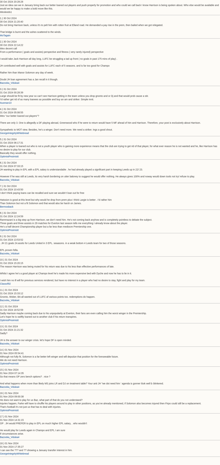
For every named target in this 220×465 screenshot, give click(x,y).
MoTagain (5, 35)
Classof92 (5, 283)
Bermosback (6, 206)
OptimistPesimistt (9, 156)
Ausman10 (6, 102)
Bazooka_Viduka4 (9, 83)
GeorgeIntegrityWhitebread (14, 133)
